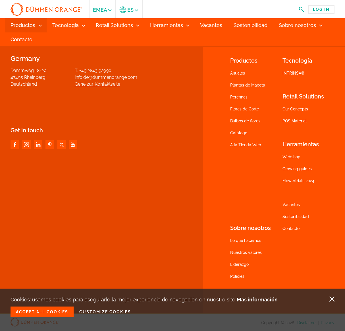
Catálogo (238, 133)
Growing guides (297, 168)
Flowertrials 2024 (298, 180)
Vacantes (291, 204)
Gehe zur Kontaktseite (97, 84)
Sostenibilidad (295, 216)
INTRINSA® (293, 73)
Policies (237, 276)
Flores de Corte (244, 109)
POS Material (294, 121)
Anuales (237, 73)
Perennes (239, 97)
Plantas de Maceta (247, 85)
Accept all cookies (42, 312)
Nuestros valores (246, 252)
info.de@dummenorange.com (106, 77)
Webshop (291, 157)
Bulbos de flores (245, 121)
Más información (257, 300)
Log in (321, 9)
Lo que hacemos (245, 240)
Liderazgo (239, 264)
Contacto (291, 228)
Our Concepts (295, 109)
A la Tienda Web (245, 145)
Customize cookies (105, 312)
